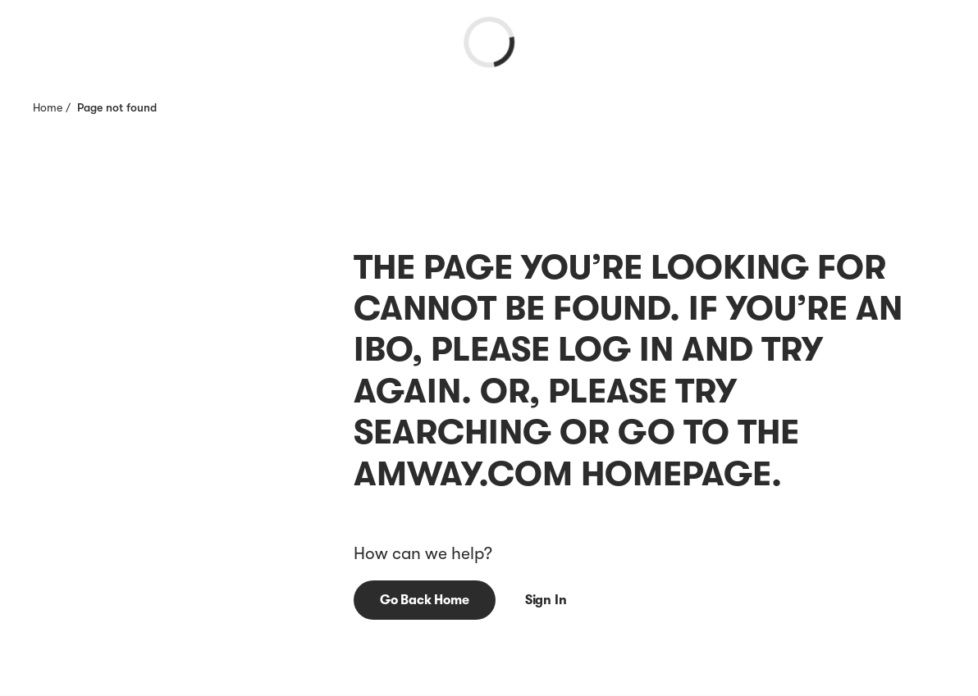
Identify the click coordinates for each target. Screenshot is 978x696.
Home (47, 107)
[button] (425, 600)
